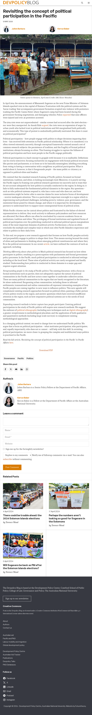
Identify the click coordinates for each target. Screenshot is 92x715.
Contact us (7, 628)
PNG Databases (9, 665)
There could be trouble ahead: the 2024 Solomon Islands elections (22, 517)
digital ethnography (78, 310)
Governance (9, 358)
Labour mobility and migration (14, 642)
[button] (82, 3)
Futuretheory (80, 706)
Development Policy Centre (14, 651)
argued (45, 125)
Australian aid (8, 635)
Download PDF (46, 350)
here (11, 342)
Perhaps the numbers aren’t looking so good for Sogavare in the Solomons (67, 518)
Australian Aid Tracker (11, 655)
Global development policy (13, 645)
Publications (8, 658)
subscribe (7, 459)
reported (67, 115)
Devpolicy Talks (9, 661)
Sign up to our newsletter (17, 598)
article (46, 244)
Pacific (21, 358)
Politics (30, 358)
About (5, 621)
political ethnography (27, 310)
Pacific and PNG (9, 638)
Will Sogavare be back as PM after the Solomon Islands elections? (22, 567)
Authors (6, 624)
